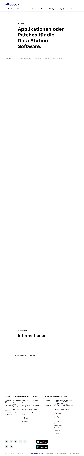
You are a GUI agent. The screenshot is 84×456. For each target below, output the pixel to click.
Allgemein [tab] (8, 58)
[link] (10, 9)
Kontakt (59, 396)
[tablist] (42, 58)
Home (6, 14)
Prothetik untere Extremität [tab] (22, 58)
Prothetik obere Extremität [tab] (42, 58)
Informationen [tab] (57, 58)
